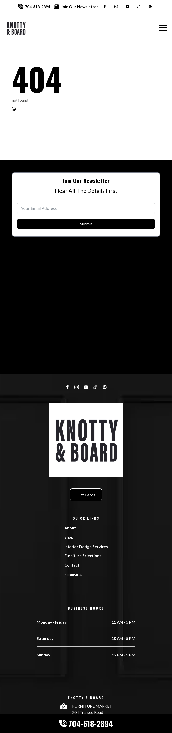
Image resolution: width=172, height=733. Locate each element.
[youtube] (127, 6)
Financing (73, 574)
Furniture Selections (82, 555)
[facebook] (105, 6)
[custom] (139, 6)
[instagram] (116, 6)
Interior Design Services (86, 546)
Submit (86, 230)
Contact (71, 565)
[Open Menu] (163, 28)
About (70, 527)
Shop (69, 537)
